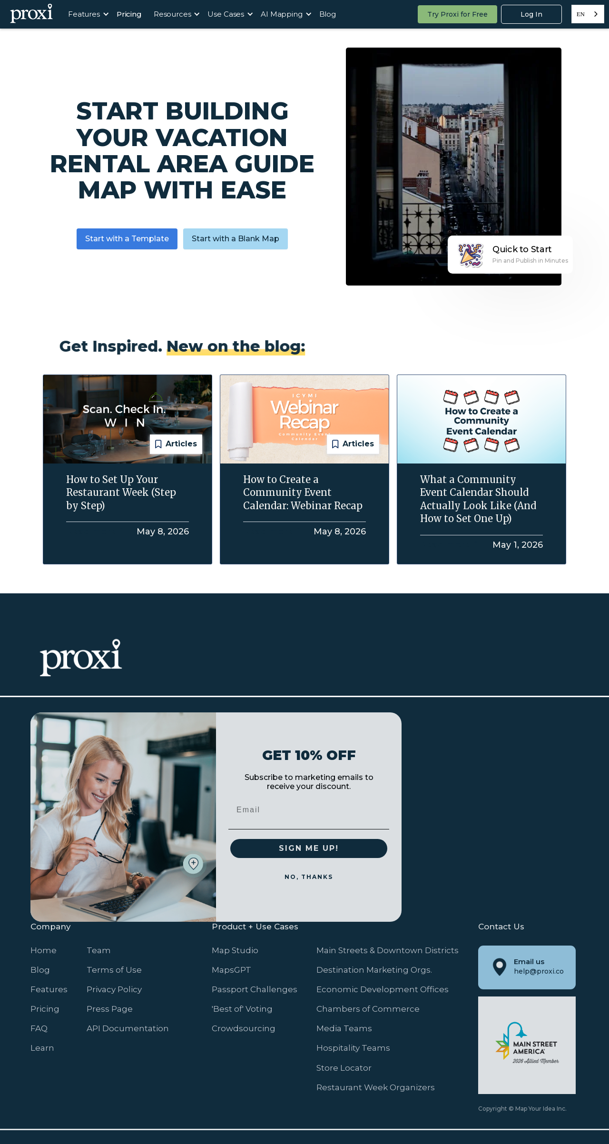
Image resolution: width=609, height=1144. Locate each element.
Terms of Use (114, 970)
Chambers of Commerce (368, 1009)
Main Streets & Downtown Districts (387, 950)
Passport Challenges (254, 989)
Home (43, 950)
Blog (327, 14)
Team (99, 950)
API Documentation (128, 1028)
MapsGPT (231, 970)
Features (49, 989)
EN (581, 14)
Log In (531, 14)
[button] (86, 14)
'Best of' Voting (242, 1009)
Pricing (129, 14)
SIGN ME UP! (309, 848)
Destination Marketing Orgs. (374, 970)
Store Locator (344, 1068)
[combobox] (587, 14)
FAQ (39, 1028)
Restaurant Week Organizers (375, 1087)
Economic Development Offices (382, 989)
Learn (42, 1048)
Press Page (110, 1009)
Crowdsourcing (243, 1028)
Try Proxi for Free (457, 14)
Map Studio (235, 950)
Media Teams (344, 1028)
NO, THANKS (309, 876)
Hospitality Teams (353, 1048)
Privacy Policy (114, 989)
